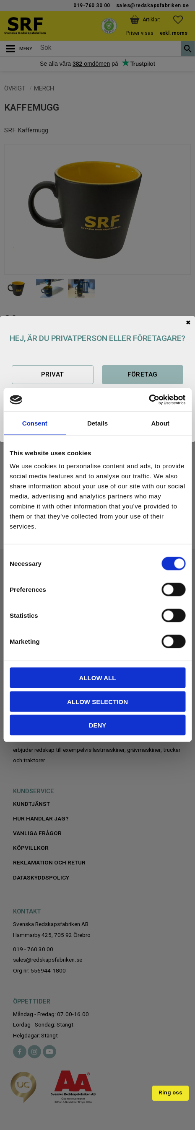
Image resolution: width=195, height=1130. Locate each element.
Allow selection (97, 701)
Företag (142, 374)
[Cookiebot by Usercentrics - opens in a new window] (148, 400)
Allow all (97, 677)
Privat (52, 374)
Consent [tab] (34, 422)
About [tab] (160, 422)
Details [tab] (97, 422)
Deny (98, 725)
